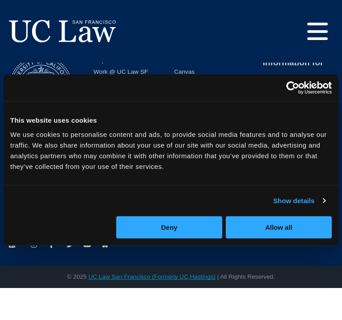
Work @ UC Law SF (121, 71)
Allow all (278, 227)
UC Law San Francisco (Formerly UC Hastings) (152, 276)
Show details (294, 200)
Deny (169, 227)
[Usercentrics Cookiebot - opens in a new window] (293, 88)
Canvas (184, 71)
